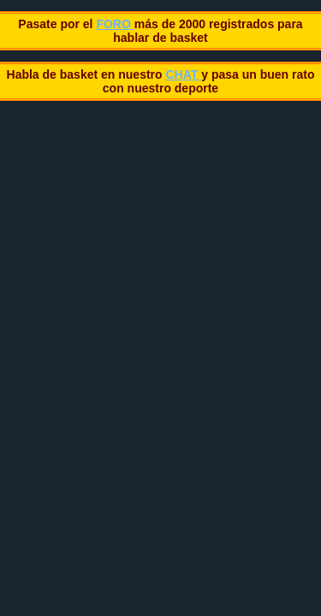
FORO (115, 24)
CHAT (183, 74)
